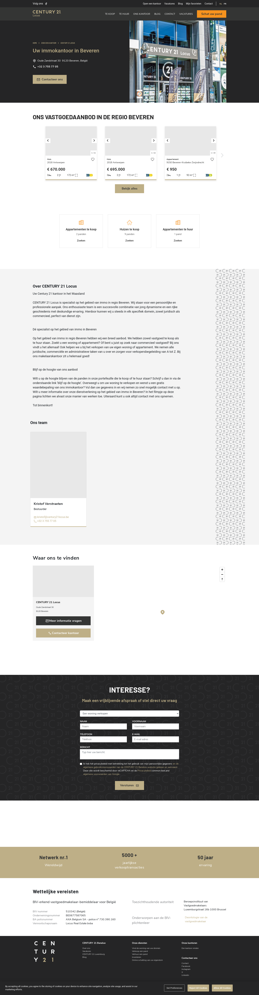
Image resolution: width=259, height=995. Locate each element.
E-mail (136, 734)
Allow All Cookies (222, 988)
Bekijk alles (129, 189)
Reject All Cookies (198, 988)
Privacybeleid (144, 770)
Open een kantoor (152, 3)
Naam (83, 721)
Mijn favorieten (193, 3)
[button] (49, 141)
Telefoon (86, 734)
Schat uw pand (211, 14)
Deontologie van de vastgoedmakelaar (196, 919)
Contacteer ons (50, 79)
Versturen (129, 785)
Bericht (85, 747)
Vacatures (169, 3)
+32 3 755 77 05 (45, 66)
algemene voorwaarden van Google (101, 774)
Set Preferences (174, 988)
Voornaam (139, 721)
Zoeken (81, 240)
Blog (180, 3)
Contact (209, 3)
